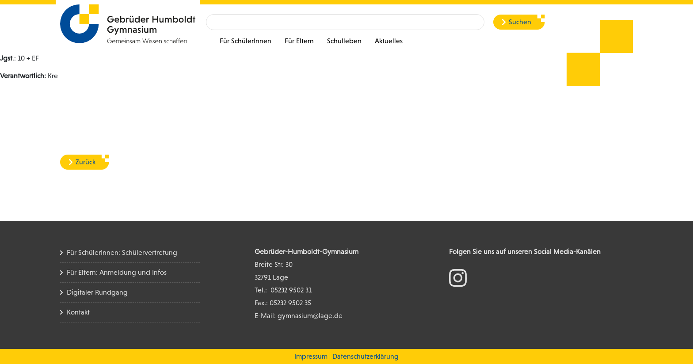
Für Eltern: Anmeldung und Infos (117, 272)
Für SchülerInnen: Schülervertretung (122, 252)
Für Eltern (299, 41)
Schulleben (344, 41)
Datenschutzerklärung (365, 356)
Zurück (85, 162)
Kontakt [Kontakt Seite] (78, 312)
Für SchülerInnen (245, 41)
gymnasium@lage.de (310, 315)
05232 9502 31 (291, 290)
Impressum (310, 356)
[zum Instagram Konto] (458, 277)
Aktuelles (389, 41)
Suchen (520, 22)
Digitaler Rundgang (97, 292)
